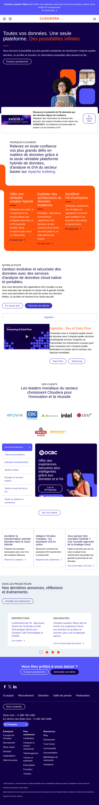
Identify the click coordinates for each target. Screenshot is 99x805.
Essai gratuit (29, 765)
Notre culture (9, 747)
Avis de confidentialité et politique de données (54, 783)
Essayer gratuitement (34, 672)
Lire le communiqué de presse (68, 643)
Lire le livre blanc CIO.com (81, 566)
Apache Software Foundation (66, 792)
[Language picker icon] (10, 19)
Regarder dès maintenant (49, 560)
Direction (43, 695)
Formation (28, 769)
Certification (28, 738)
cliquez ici (20, 796)
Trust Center (49, 744)
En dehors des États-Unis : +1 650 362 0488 (27, 719)
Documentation (50, 753)
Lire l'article (18, 641)
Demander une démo (65, 672)
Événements (49, 740)
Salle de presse (62, 695)
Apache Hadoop (7, 792)
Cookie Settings (23, 787)
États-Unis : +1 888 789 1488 (19, 715)
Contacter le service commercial (28, 746)
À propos (8, 695)
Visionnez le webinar (15, 560)
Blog (45, 735)
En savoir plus (89, 118)
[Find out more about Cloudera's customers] (49, 424)
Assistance (48, 764)
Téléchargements (31, 753)
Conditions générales (34, 783)
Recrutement (26, 695)
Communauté (49, 748)
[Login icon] (4, 19)
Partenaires (83, 695)
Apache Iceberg (41, 171)
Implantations (9, 756)
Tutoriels (27, 774)
